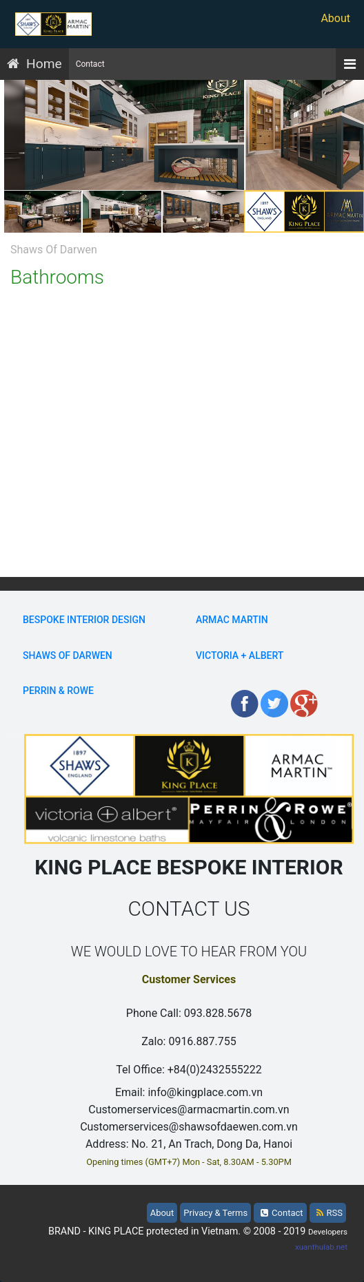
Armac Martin (232, 619)
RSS (329, 1213)
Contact (90, 64)
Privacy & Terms (215, 1213)
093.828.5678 (218, 1013)
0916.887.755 (202, 1041)
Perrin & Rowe (58, 690)
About (335, 18)
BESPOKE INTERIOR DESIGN (84, 619)
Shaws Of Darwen (67, 655)
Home (44, 64)
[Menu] (350, 64)
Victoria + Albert (239, 655)
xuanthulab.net (321, 1247)
